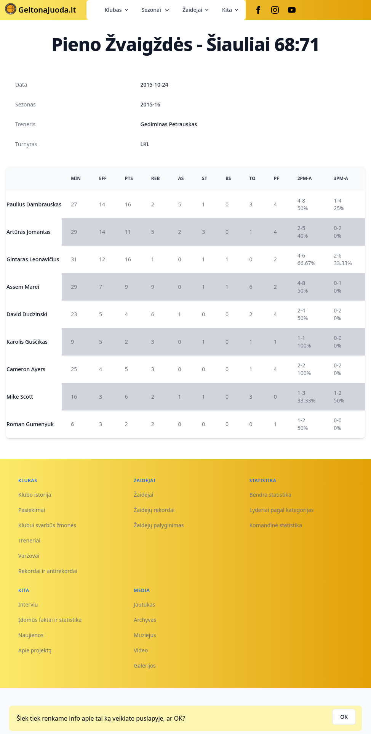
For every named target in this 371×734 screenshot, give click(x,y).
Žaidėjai (196, 9)
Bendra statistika (270, 494)
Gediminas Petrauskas (169, 124)
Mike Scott (19, 396)
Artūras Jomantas (28, 231)
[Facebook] (258, 10)
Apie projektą (34, 650)
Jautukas (144, 604)
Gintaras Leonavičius (32, 259)
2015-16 (151, 104)
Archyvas (145, 619)
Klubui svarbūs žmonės (47, 525)
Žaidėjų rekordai (154, 509)
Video (141, 650)
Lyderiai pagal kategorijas (281, 509)
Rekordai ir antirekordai (47, 571)
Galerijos (145, 665)
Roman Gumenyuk (30, 424)
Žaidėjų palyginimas (159, 525)
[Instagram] (275, 10)
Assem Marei (22, 286)
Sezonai (156, 9)
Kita (231, 9)
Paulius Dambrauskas (33, 204)
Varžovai (28, 555)
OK (344, 716)
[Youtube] (292, 10)
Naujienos (30, 635)
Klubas (117, 9)
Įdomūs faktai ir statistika (50, 619)
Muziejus (145, 635)
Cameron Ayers (25, 369)
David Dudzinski (26, 314)
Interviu (28, 604)
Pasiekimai (31, 509)
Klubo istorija (34, 494)
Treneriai (29, 540)
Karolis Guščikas (27, 341)
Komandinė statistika (275, 525)
